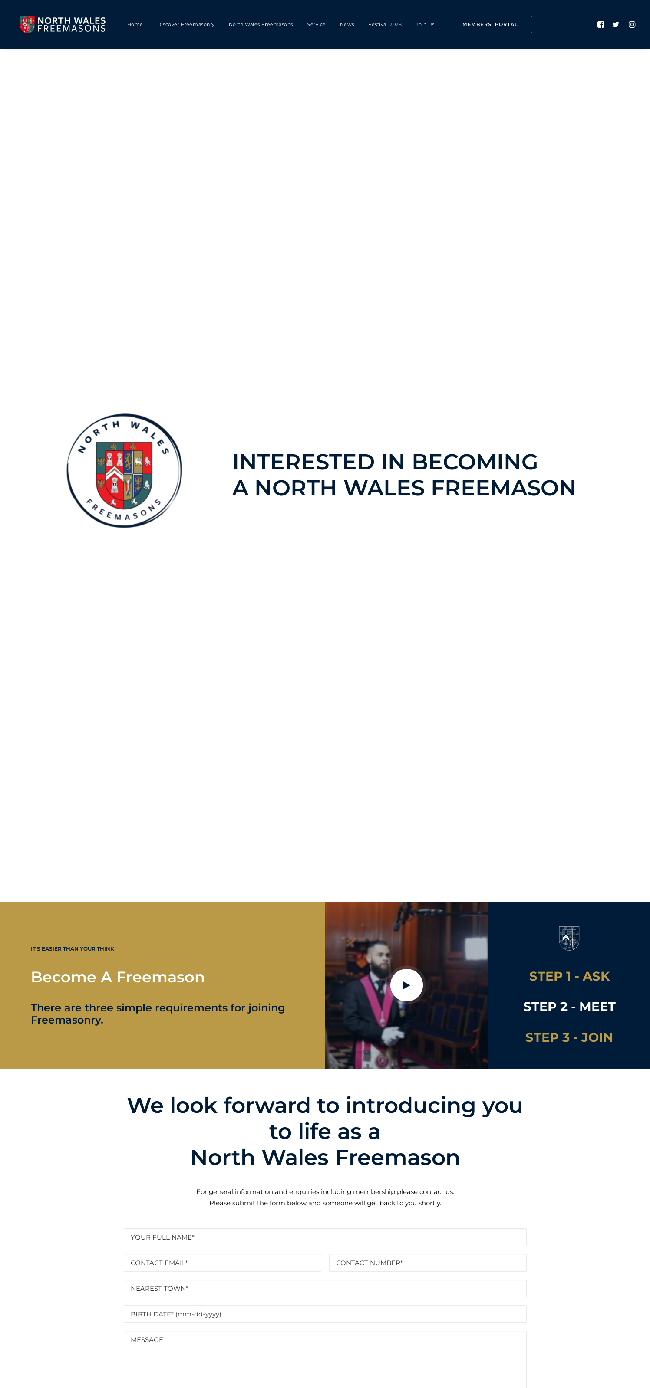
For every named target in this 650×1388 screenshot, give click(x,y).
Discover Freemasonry (186, 24)
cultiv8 (173, 1371)
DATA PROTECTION (265, 822)
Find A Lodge (325, 1049)
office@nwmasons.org (372, 1298)
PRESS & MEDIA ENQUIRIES (409, 1333)
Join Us (425, 24)
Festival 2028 (385, 24)
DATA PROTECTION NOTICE (305, 1333)
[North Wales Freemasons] (63, 24)
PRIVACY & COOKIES (213, 1333)
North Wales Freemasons (261, 24)
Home (135, 24)
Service (316, 24)
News (347, 24)
